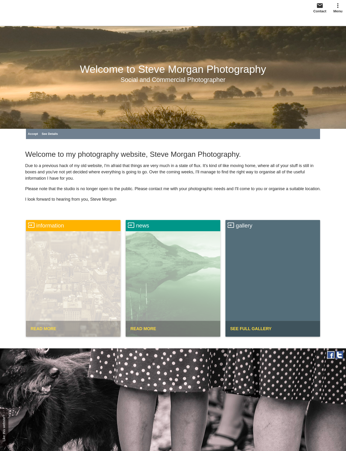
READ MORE (43, 328)
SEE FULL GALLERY (250, 328)
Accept (33, 134)
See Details (50, 134)
